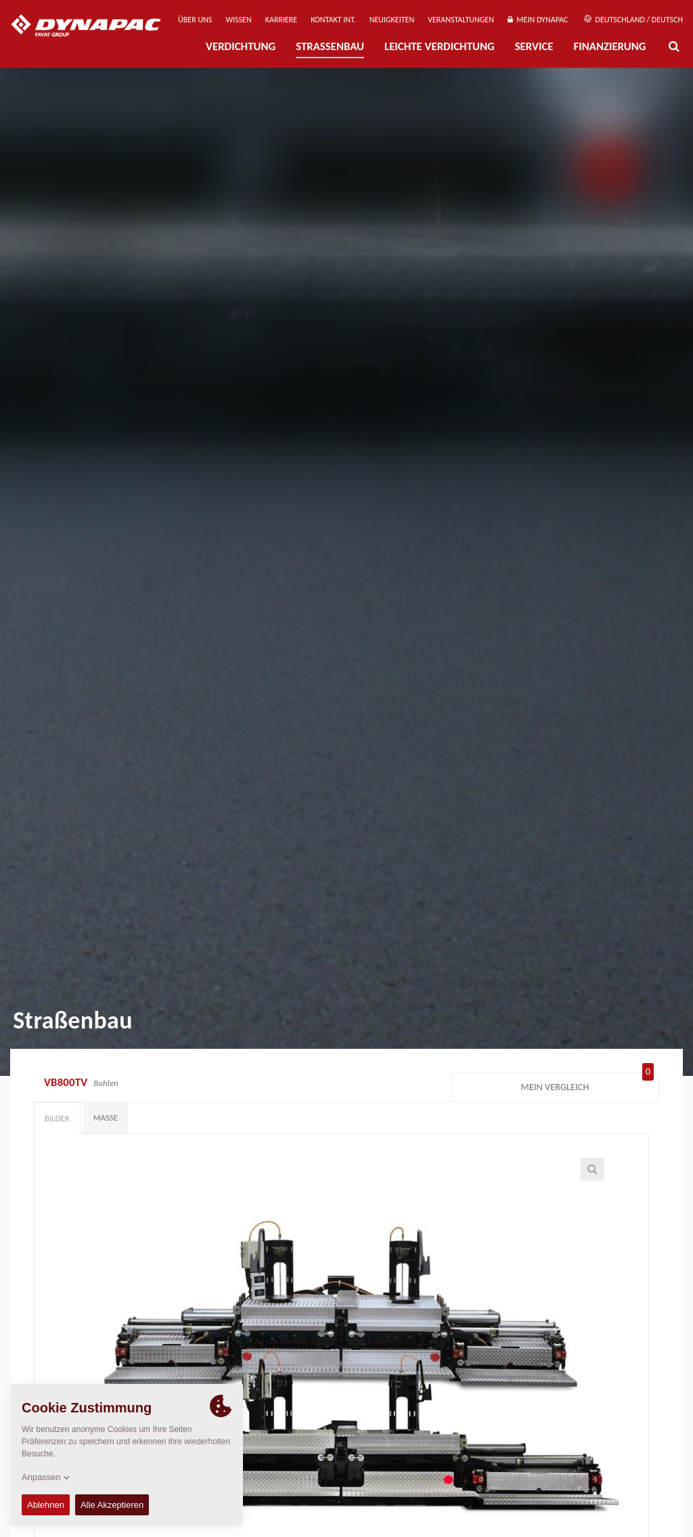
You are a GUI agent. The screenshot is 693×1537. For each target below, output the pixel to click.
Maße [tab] (105, 1117)
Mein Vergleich (587, 1084)
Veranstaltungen (461, 19)
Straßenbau (330, 46)
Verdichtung (240, 46)
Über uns (195, 19)
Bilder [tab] (57, 1118)
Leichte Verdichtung (439, 46)
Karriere (281, 19)
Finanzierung (609, 46)
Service (534, 46)
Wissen (238, 19)
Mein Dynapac (538, 19)
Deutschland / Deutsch (633, 19)
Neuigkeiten (392, 19)
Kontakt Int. (333, 19)
